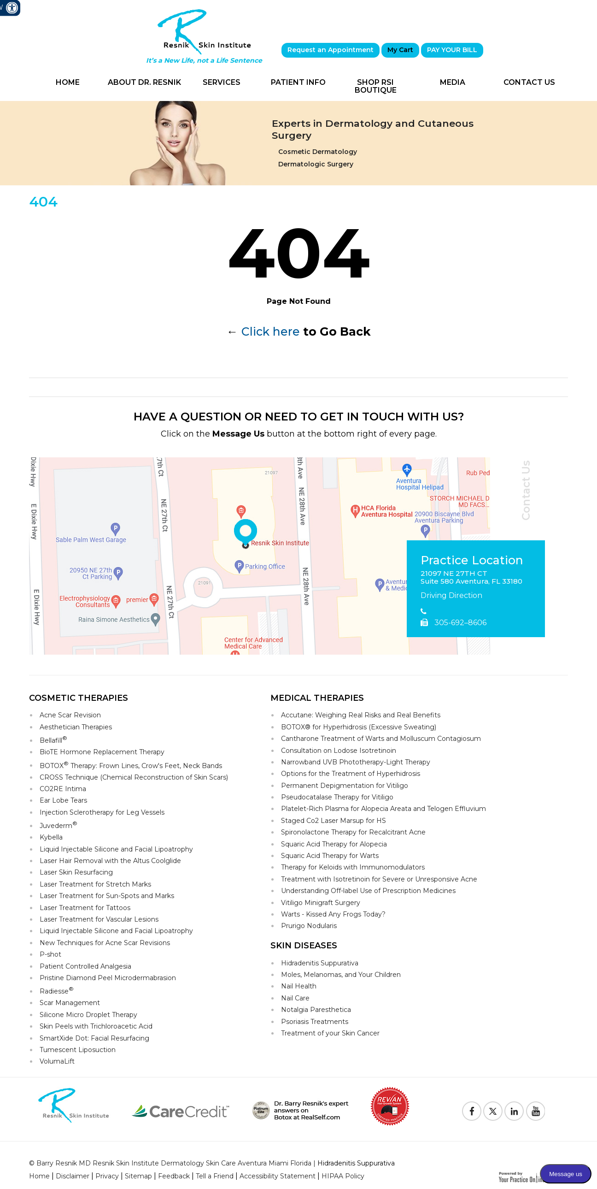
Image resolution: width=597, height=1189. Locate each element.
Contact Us (529, 82)
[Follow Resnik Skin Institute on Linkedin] (514, 1111)
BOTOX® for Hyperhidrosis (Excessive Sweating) (358, 727)
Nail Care (295, 998)
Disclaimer (72, 1176)
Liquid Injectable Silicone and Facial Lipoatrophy (116, 849)
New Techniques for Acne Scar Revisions (105, 943)
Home (67, 82)
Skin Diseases (303, 946)
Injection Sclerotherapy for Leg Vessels (102, 812)
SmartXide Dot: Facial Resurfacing (94, 1038)
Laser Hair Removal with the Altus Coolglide (110, 861)
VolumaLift (57, 1061)
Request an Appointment (330, 50)
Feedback (174, 1176)
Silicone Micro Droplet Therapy (88, 1015)
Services (221, 82)
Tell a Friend (215, 1176)
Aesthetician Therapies (76, 727)
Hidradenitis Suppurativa (319, 963)
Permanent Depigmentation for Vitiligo (344, 785)
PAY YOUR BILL (452, 50)
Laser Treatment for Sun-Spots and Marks (107, 896)
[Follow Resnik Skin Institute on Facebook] (471, 1111)
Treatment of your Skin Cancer (330, 1033)
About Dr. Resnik (144, 82)
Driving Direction (451, 595)
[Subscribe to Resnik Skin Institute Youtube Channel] (535, 1111)
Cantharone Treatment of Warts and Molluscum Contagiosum (381, 738)
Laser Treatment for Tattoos (85, 908)
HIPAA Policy (343, 1176)
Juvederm (58, 825)
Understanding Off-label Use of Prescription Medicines (368, 891)
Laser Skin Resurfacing (76, 872)
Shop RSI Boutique (376, 86)
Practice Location (472, 560)
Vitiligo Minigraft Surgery (320, 903)
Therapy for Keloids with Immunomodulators (353, 867)
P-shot (50, 954)
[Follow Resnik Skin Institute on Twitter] (493, 1111)
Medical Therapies (317, 698)
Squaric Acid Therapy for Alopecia (334, 844)
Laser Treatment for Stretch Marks (95, 884)
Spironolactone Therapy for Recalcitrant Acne (353, 832)
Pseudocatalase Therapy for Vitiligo (337, 797)
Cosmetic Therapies (78, 698)
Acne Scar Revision (70, 715)
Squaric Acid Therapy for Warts (330, 856)
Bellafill (53, 740)
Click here (270, 331)
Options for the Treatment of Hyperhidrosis (350, 773)
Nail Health (298, 986)
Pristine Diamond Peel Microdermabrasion (108, 978)
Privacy (107, 1176)
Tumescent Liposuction (78, 1050)
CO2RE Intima (63, 789)
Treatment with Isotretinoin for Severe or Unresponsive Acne (379, 879)
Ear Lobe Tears (63, 800)
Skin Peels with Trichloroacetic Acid (96, 1026)
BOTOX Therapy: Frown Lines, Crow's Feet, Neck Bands (131, 765)
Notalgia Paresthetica (316, 1010)
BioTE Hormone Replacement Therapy (102, 752)
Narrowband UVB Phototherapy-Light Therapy (355, 762)
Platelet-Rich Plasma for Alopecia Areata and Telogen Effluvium (383, 808)
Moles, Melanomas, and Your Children (341, 974)
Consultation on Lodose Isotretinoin (338, 750)
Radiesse (57, 990)
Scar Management (70, 1003)
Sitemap (138, 1176)
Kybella (51, 837)
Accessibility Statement (278, 1176)
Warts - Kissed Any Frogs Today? (333, 914)
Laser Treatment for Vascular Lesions (99, 919)
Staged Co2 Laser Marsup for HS (333, 820)
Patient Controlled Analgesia (85, 966)
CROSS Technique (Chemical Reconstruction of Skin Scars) (134, 777)
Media (452, 82)
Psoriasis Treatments (314, 1021)
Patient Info (298, 82)
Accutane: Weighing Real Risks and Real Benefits (360, 715)
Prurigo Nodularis (309, 926)
